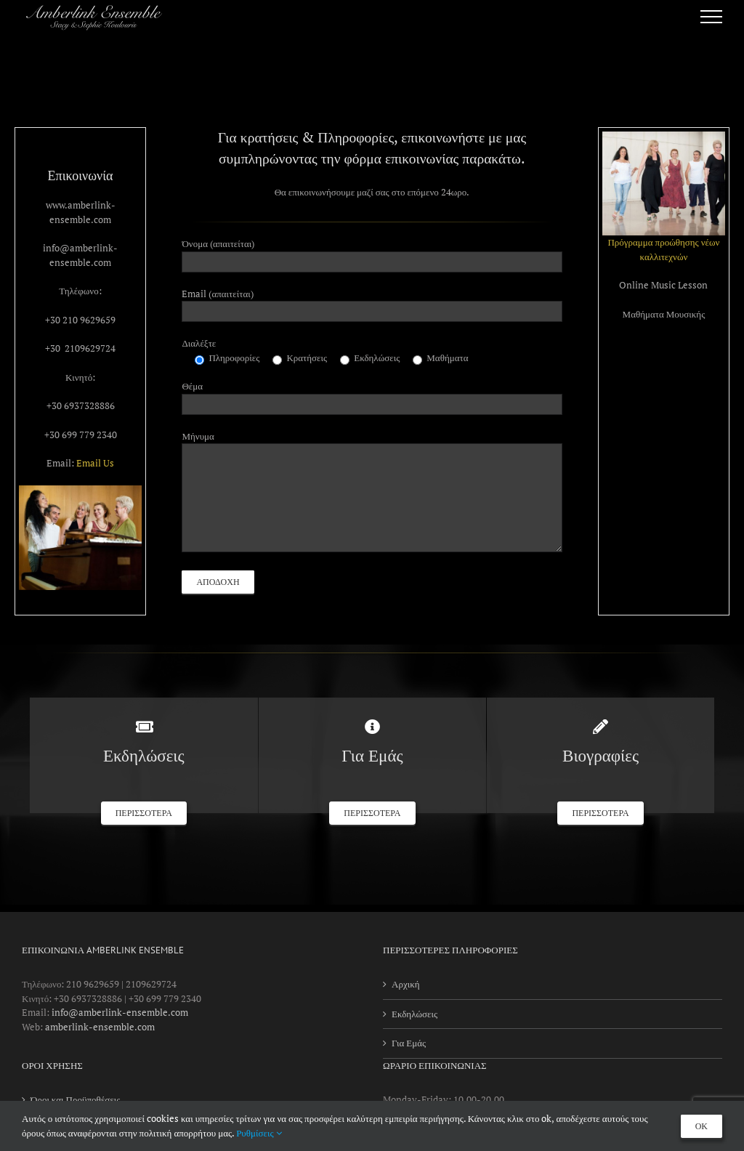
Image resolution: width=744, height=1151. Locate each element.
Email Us (95, 462)
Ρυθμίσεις (258, 1132)
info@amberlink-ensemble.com (120, 1012)
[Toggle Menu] (711, 16)
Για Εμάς (409, 1042)
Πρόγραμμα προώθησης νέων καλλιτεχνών (663, 249)
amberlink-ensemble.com (100, 1026)
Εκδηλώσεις (414, 1013)
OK (701, 1126)
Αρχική (406, 983)
